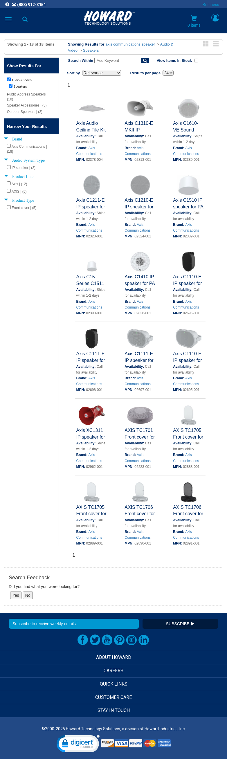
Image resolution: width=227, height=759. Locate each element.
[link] (78, 745)
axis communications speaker (130, 44)
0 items (194, 21)
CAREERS (113, 670)
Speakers (91, 50)
